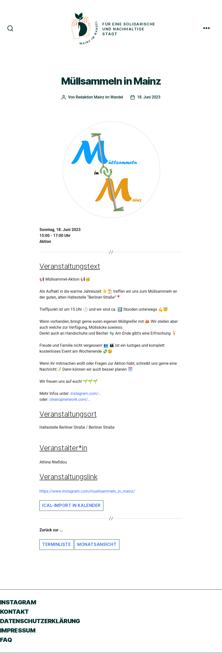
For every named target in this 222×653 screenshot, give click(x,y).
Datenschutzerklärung (40, 621)
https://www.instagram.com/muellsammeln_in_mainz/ (87, 491)
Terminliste (56, 544)
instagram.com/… (85, 393)
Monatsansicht (96, 544)
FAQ (6, 639)
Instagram (18, 602)
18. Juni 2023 (148, 97)
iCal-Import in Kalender (71, 505)
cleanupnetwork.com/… (69, 399)
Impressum (17, 630)
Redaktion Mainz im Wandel (99, 97)
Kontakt (14, 611)
